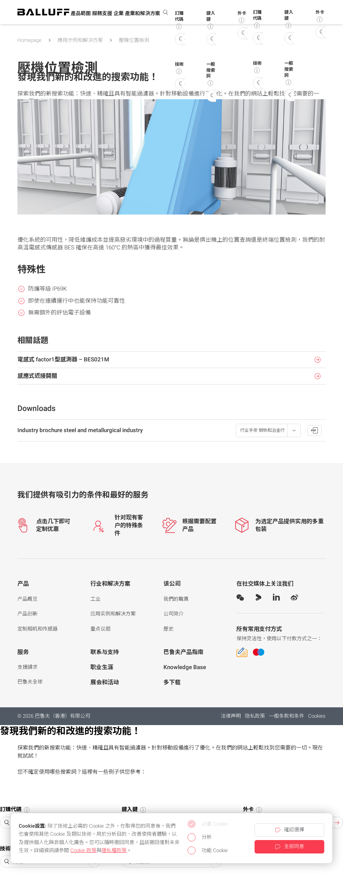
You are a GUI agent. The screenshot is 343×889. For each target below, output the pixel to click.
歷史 (168, 629)
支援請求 (27, 667)
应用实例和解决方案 (113, 614)
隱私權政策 (114, 850)
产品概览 (27, 599)
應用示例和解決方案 (80, 40)
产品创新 (27, 614)
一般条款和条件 (286, 716)
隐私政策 (255, 716)
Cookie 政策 (83, 850)
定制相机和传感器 (37, 629)
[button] (81, 14)
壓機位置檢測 (134, 40)
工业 (95, 599)
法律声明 (231, 716)
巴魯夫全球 (30, 682)
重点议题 (100, 629)
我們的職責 (176, 599)
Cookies (317, 716)
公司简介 (173, 614)
